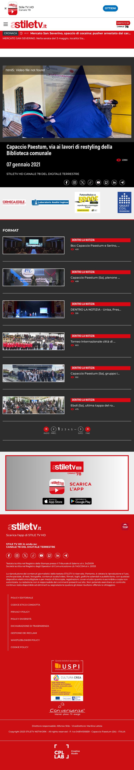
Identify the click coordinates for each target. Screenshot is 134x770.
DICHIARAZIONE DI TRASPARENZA (30, 626)
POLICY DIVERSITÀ (21, 619)
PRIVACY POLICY (20, 611)
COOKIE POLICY (19, 647)
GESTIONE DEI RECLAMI (24, 633)
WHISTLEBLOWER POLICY (25, 640)
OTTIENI (110, 8)
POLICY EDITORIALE (22, 597)
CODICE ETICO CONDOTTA (25, 604)
